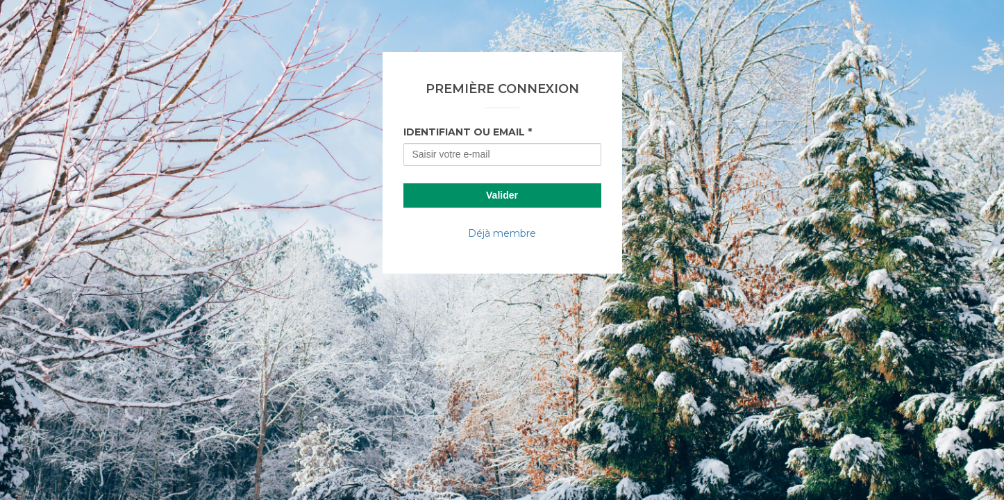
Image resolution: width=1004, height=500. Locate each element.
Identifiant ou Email (464, 132)
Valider (502, 195)
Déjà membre (502, 233)
